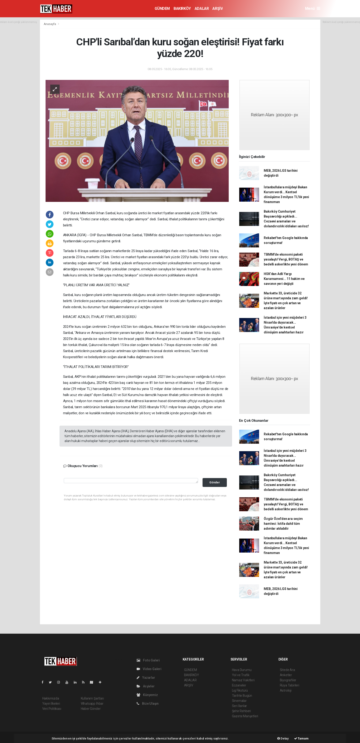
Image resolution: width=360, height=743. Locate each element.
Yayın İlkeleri (51, 703)
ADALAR (202, 8)
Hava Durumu (242, 670)
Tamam (301, 738)
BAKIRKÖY (182, 8)
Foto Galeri (148, 660)
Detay (283, 738)
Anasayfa (50, 24)
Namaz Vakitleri (243, 680)
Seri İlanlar (239, 706)
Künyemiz (147, 695)
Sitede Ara (287, 670)
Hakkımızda (50, 698)
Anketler (286, 675)
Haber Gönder (91, 709)
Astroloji (286, 690)
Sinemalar (239, 701)
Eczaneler (239, 685)
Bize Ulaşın (148, 703)
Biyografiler (288, 680)
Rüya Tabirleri (289, 685)
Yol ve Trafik (241, 675)
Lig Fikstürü (240, 690)
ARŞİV (217, 8)
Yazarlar (146, 677)
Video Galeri (149, 669)
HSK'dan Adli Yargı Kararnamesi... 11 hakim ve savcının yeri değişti (284, 279)
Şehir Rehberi (241, 711)
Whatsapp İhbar (92, 703)
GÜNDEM (162, 8)
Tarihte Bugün (242, 695)
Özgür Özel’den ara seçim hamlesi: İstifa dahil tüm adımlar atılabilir (283, 523)
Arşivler (146, 686)
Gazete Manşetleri (245, 716)
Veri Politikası (51, 709)
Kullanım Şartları (92, 698)
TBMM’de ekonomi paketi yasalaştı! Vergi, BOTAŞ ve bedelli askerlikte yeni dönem (286, 259)
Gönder (214, 482)
